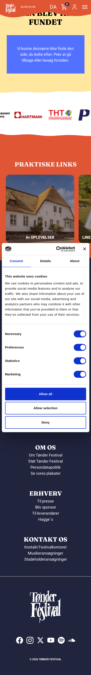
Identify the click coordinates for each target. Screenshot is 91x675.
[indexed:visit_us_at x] (40, 640)
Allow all (45, 394)
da (53, 7)
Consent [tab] (16, 261)
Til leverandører (45, 513)
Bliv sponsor (45, 507)
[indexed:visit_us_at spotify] (61, 640)
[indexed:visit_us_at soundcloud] (71, 640)
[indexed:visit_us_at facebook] (19, 640)
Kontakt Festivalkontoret (45, 547)
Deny (45, 422)
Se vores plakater (46, 473)
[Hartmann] (30, 115)
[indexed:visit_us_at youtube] (50, 640)
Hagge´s (45, 519)
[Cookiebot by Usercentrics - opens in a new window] (56, 249)
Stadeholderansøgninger (45, 559)
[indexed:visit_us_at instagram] (29, 640)
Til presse (45, 501)
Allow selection (45, 408)
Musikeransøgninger (45, 553)
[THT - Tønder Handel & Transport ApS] (62, 115)
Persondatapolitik (45, 467)
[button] (10, 9)
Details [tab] (45, 261)
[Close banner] (84, 248)
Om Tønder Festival (45, 455)
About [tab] (74, 261)
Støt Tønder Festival (45, 461)
